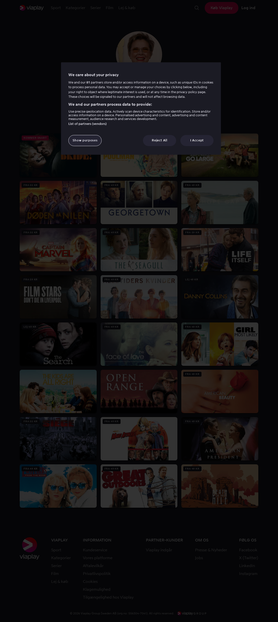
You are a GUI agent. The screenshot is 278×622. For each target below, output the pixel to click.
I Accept (197, 140)
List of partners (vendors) (87, 124)
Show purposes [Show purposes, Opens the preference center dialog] (85, 140)
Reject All (159, 140)
